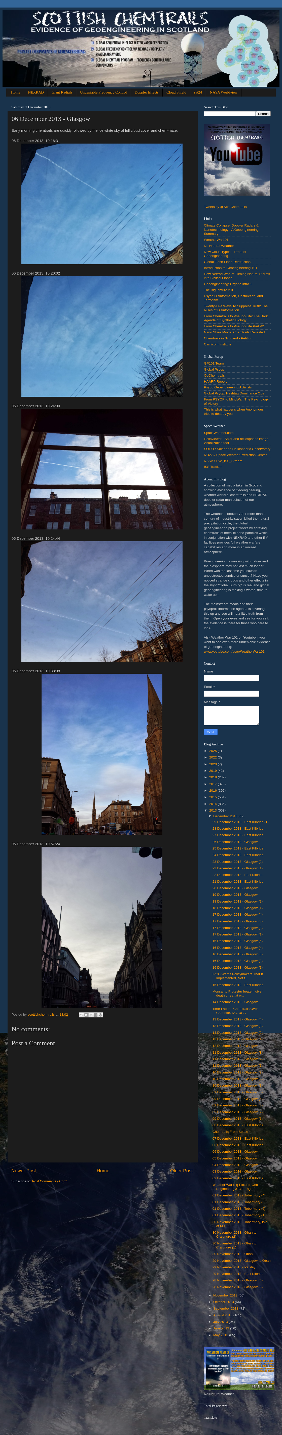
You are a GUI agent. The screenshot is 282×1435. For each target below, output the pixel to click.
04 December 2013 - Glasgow (235, 1165)
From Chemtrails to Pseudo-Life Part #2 (234, 326)
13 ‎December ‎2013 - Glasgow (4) (238, 1019)
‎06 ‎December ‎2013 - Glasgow (235, 1151)
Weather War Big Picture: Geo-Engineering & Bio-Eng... (236, 1187)
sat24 (198, 92)
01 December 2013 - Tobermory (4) (239, 1195)
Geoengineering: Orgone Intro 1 (228, 284)
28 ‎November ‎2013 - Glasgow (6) (238, 1280)
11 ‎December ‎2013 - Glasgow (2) (238, 1059)
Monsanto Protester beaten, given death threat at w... (238, 993)
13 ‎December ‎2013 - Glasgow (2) (238, 1033)
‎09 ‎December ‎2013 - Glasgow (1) (238, 1118)
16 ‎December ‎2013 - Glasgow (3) (238, 954)
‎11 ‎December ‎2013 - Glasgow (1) (238, 1065)
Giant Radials (62, 92)
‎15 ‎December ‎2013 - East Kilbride (238, 985)
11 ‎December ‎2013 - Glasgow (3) (238, 1052)
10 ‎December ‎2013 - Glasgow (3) (238, 1072)
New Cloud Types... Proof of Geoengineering (225, 254)
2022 (213, 757)
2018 (213, 777)
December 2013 (225, 816)
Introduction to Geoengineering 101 (230, 268)
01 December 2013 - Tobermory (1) (239, 1215)
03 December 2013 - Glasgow (235, 1171)
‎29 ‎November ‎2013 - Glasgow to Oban (242, 1261)
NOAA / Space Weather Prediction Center (235, 455)
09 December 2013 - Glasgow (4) (238, 1099)
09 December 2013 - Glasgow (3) (238, 1105)
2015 (213, 797)
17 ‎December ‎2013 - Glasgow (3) (238, 921)
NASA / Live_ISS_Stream (223, 461)
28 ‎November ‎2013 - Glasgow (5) (238, 1287)
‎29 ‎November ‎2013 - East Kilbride (238, 1274)
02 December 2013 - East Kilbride (238, 1178)
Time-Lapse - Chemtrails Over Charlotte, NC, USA (235, 1011)
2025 (213, 751)
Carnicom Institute (217, 344)
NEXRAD (36, 92)
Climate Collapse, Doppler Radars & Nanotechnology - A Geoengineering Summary (231, 229)
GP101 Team (214, 363)
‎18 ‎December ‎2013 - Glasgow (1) (238, 908)
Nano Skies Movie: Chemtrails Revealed (234, 332)
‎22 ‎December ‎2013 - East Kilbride (238, 875)
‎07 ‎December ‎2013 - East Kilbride (238, 1138)
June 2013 (221, 1328)
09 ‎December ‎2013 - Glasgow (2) (238, 1112)
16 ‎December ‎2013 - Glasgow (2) (238, 961)
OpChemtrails (214, 375)
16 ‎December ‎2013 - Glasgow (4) (238, 948)
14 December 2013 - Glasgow (235, 1002)
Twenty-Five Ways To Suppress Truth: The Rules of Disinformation (236, 308)
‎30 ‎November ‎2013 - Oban (233, 1254)
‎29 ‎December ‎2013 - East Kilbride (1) (241, 822)
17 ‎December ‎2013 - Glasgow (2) (238, 928)
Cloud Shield (176, 92)
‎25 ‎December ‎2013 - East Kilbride (238, 848)
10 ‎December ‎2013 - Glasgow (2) (238, 1079)
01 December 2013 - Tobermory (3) (239, 1202)
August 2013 (223, 1315)
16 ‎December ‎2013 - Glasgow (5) (238, 941)
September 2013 (226, 1308)
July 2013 (221, 1322)
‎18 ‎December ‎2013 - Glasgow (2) (238, 901)
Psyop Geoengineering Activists (228, 387)
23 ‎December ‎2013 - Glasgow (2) (238, 862)
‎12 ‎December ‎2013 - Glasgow (235, 1046)
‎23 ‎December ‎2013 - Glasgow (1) (238, 868)
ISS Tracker (213, 467)
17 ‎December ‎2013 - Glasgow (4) (238, 914)
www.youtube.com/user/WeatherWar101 (234, 651)
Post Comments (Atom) (49, 1181)
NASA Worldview (223, 92)
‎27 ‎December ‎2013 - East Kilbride (238, 835)
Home (15, 92)
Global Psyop (214, 369)
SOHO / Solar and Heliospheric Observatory (237, 449)
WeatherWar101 (216, 240)
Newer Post (23, 1170)
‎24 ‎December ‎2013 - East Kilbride (238, 855)
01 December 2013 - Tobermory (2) (239, 1208)
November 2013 (225, 1295)
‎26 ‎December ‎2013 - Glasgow (235, 842)
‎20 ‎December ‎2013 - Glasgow (235, 888)
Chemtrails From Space (230, 1132)
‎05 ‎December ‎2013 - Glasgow (235, 1158)
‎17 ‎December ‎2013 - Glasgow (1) (238, 934)
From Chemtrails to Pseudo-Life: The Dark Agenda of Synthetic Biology (236, 318)
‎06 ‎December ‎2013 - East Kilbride (238, 1145)
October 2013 (224, 1302)
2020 (213, 764)
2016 (213, 790)
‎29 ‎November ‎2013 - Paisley (234, 1267)
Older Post (181, 1170)
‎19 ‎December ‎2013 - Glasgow (235, 894)
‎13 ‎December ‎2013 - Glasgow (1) (238, 1039)
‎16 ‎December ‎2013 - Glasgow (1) (238, 967)
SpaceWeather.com (219, 433)
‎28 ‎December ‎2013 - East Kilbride (238, 828)
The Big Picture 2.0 (218, 290)
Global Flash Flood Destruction (227, 262)
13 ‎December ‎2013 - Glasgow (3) (238, 1026)
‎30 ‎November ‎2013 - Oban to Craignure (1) (235, 1245)
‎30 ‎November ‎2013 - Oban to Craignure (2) (235, 1234)
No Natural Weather (219, 246)
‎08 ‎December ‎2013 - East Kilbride (238, 1125)
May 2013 (221, 1335)
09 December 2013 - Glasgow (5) (238, 1092)
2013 (213, 810)
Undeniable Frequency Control (103, 92)
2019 (213, 771)
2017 (213, 784)
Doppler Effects (147, 92)
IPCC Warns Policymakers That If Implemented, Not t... (238, 976)
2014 (213, 804)
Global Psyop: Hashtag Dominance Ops (234, 393)
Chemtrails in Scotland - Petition (228, 338)
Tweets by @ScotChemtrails (225, 207)
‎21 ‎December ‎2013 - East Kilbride (238, 881)
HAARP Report (215, 381)
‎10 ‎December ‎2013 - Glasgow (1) (238, 1085)
